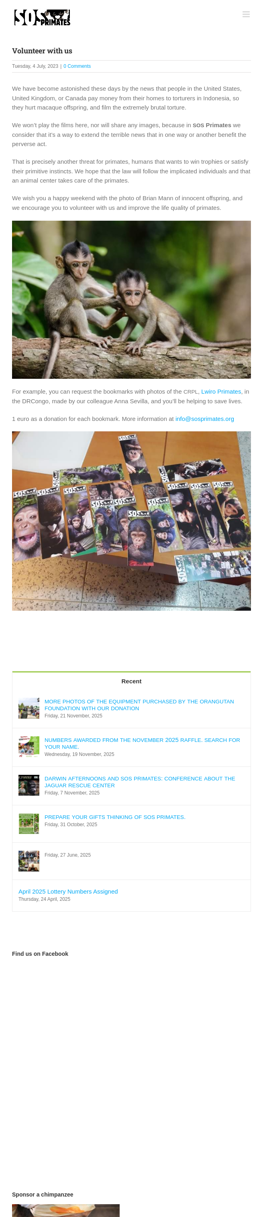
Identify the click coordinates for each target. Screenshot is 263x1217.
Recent (131, 681)
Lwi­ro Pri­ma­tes (221, 391)
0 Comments (77, 66)
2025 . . (142, 743)
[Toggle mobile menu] (247, 14)
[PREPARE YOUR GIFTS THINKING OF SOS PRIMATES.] (28, 818)
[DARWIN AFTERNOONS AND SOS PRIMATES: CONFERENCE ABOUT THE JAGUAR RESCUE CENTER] (28, 779)
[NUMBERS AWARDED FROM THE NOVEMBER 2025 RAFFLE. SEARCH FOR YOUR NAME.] (28, 741)
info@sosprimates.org (204, 418)
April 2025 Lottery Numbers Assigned (68, 891)
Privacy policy (196, 1194)
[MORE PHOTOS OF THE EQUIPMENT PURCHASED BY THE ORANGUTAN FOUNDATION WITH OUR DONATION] (28, 702)
